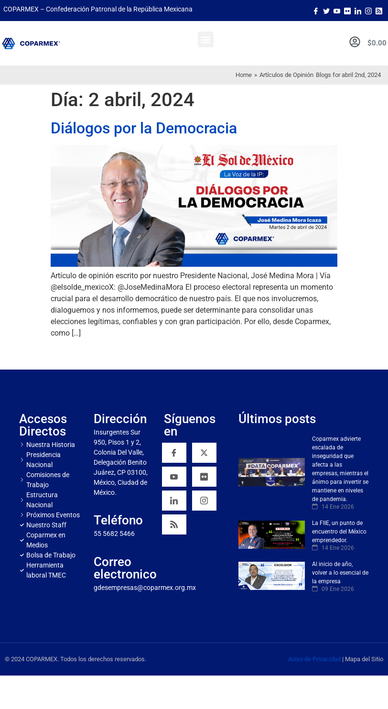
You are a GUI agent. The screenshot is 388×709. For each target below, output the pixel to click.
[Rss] (379, 10)
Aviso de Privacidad (314, 659)
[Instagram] (368, 10)
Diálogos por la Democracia (144, 128)
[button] (206, 39)
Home (244, 74)
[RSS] (174, 524)
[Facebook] (316, 10)
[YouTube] (174, 477)
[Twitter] (326, 10)
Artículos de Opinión (286, 74)
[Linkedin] (174, 501)
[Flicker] (347, 10)
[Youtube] (337, 10)
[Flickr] (204, 477)
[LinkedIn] (358, 10)
